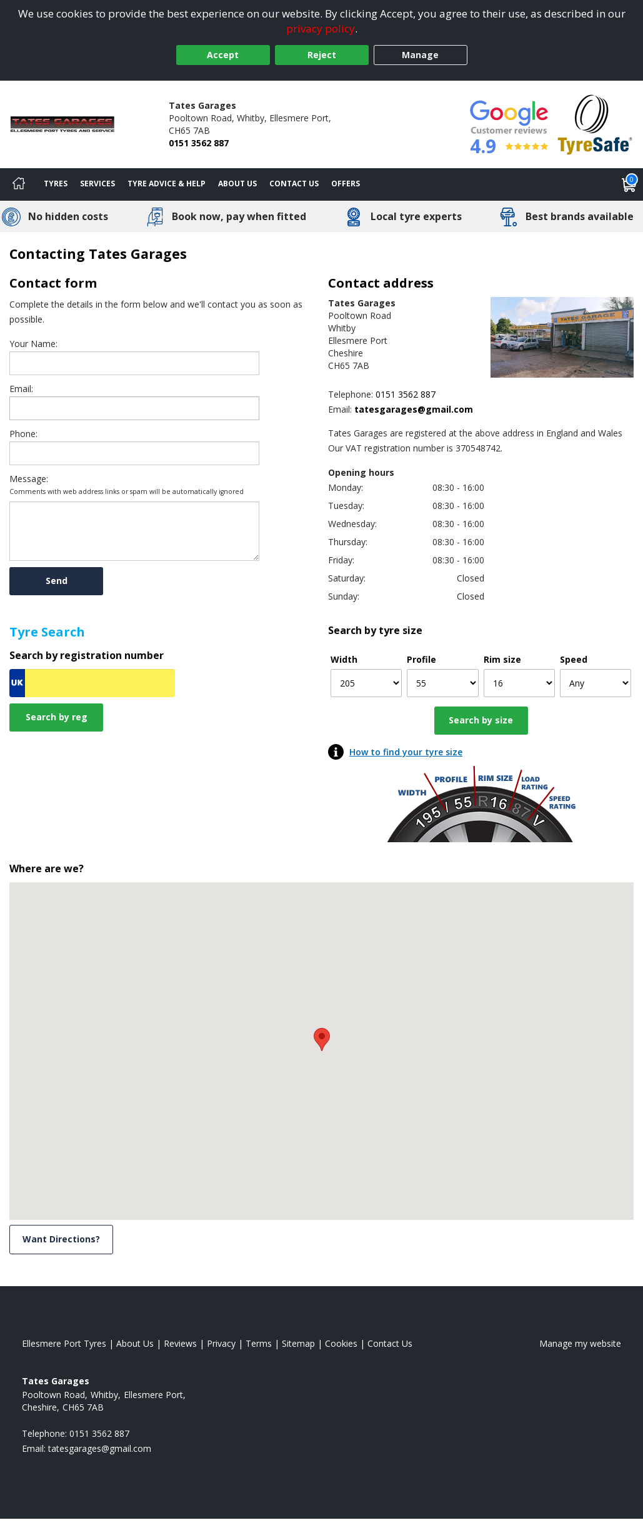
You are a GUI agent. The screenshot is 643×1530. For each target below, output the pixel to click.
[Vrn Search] (92, 683)
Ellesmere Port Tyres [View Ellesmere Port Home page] (64, 1343)
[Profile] (442, 683)
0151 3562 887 (199, 143)
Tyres (55, 183)
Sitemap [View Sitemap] (298, 1343)
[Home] (18, 184)
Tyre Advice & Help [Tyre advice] (166, 183)
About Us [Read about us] (135, 1343)
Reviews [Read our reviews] (180, 1343)
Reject (321, 55)
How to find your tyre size (405, 752)
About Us (237, 183)
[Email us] (385, 409)
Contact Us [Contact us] (294, 183)
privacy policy (320, 28)
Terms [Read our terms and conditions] (259, 1343)
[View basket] (629, 184)
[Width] (366, 683)
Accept (223, 55)
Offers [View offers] (345, 183)
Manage (420, 55)
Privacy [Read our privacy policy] (221, 1343)
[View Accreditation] (595, 123)
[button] (322, 1039)
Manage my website (580, 1343)
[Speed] (595, 683)
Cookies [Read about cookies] (341, 1343)
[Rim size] (519, 683)
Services (97, 183)
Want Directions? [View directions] (61, 1239)
